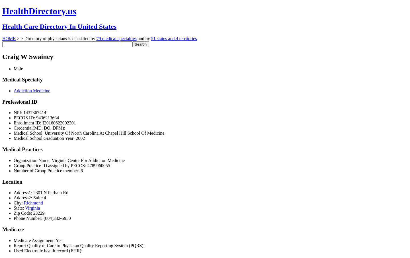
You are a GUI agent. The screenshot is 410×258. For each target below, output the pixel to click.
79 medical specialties (116, 38)
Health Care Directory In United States (59, 26)
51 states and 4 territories (174, 38)
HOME (9, 38)
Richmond (33, 202)
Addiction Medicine (32, 90)
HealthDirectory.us (39, 11)
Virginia (32, 208)
